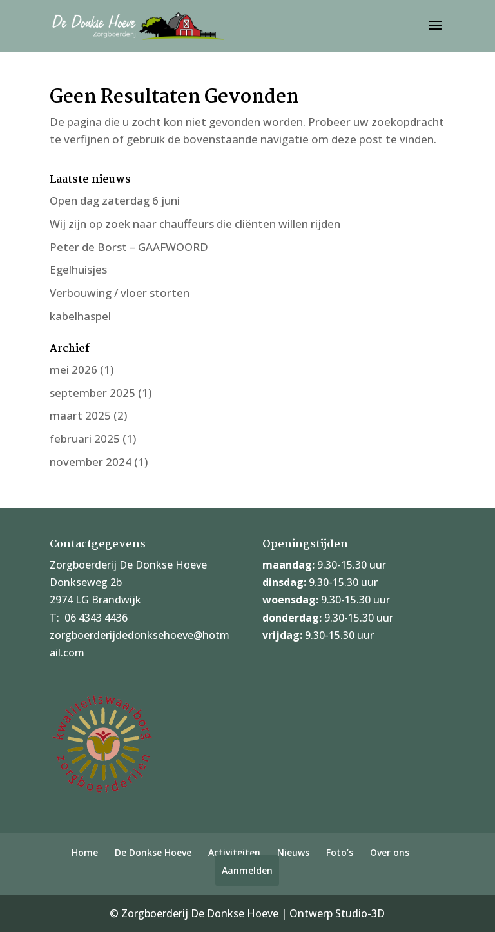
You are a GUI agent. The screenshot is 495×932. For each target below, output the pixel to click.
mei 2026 (73, 369)
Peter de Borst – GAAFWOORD (129, 246)
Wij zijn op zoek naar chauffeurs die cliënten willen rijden (195, 223)
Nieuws (293, 852)
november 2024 (90, 461)
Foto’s (339, 852)
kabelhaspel (80, 316)
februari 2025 (85, 438)
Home (85, 852)
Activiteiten (234, 852)
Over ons (389, 852)
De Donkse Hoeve (153, 852)
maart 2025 (80, 415)
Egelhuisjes (78, 269)
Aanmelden (247, 870)
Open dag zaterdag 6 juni (115, 200)
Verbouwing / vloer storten (119, 292)
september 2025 (92, 392)
